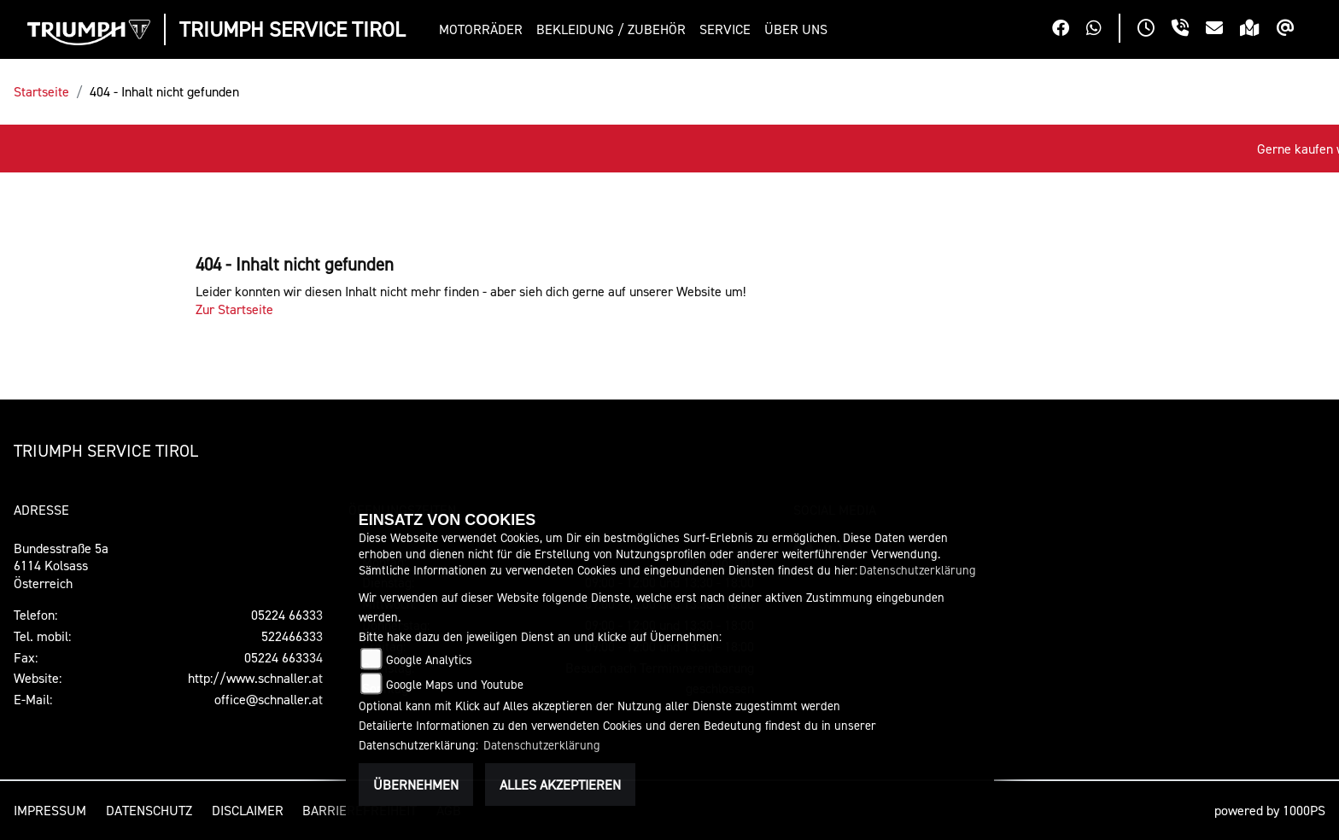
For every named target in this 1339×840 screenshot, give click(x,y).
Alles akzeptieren (560, 784)
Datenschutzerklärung (917, 570)
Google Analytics (429, 659)
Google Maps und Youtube (454, 684)
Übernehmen (416, 784)
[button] (484, 29)
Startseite (41, 91)
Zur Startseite (234, 309)
